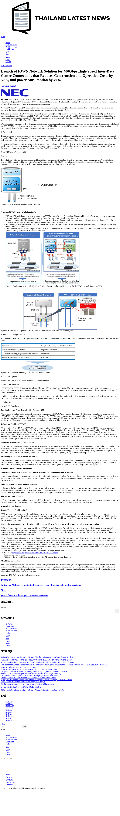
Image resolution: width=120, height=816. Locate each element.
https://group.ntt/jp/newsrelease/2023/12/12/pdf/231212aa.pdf (35, 553)
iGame (8, 60)
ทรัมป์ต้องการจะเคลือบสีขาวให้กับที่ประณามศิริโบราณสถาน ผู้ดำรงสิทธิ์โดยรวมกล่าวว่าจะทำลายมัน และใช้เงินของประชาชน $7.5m (54, 665)
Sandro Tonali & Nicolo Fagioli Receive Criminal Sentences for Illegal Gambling (31, 673)
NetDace (9, 714)
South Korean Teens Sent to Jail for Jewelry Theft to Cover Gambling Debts (29, 669)
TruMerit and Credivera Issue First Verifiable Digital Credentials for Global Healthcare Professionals (38, 662)
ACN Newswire (11, 45)
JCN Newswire (11, 47)
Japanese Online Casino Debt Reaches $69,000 (18, 667)
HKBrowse (10, 716)
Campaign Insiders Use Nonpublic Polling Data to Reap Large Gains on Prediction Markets (34, 671)
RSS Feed (9, 784)
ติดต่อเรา (9, 780)
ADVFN (9, 702)
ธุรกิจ (8, 51)
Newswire (9, 708)
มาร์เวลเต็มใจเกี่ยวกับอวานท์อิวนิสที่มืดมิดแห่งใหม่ (21, 687)
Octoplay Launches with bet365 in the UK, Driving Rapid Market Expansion (29, 676)
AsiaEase (9, 712)
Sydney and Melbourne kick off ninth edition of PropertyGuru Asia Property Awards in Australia (36, 680)
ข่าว (7, 54)
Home (8, 43)
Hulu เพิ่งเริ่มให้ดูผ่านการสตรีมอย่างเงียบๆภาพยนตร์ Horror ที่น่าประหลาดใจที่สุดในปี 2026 (36, 660)
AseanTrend (10, 720)
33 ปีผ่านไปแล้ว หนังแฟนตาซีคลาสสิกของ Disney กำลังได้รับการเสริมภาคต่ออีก (32, 690)
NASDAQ (9, 704)
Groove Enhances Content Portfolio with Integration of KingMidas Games (28, 678)
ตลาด (8, 57)
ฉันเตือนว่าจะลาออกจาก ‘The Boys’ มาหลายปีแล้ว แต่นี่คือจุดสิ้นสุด (27, 684)
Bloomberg (10, 706)
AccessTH (9, 718)
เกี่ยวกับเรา (10, 777)
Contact (8, 62)
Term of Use (10, 782)
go (117, 611)
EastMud (9, 710)
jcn (2, 86)
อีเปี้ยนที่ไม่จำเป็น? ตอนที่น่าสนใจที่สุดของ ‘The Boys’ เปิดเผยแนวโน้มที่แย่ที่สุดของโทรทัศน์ (37, 657)
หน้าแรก (9, 624)
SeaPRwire (10, 49)
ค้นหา (3, 608)
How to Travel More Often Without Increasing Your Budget (23, 682)
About (8, 643)
